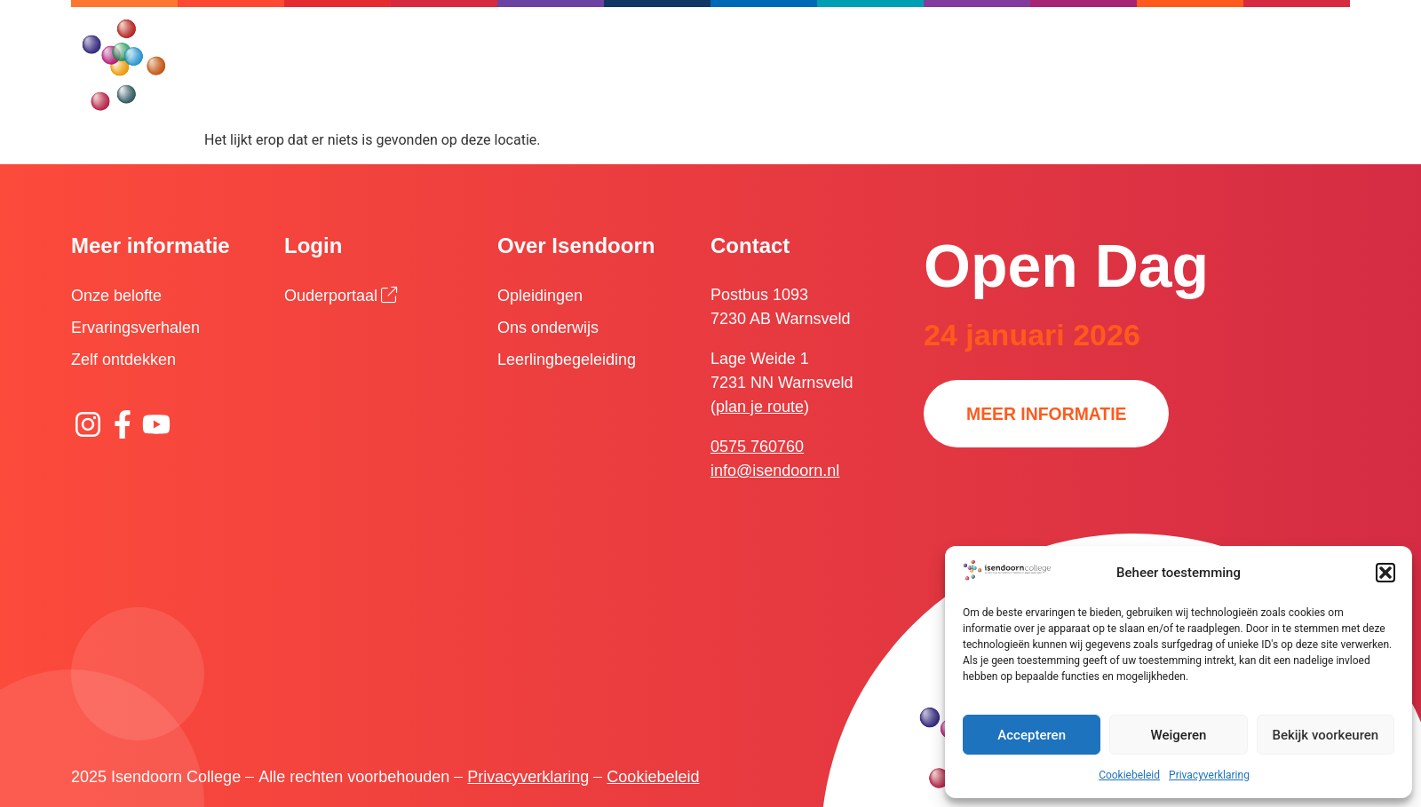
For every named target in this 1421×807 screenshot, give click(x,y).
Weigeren (1179, 735)
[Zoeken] (807, 40)
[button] (1385, 573)
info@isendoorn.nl (774, 470)
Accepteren (1031, 735)
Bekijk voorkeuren (1325, 735)
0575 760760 (757, 446)
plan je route (760, 406)
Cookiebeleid (1129, 775)
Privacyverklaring (1209, 775)
